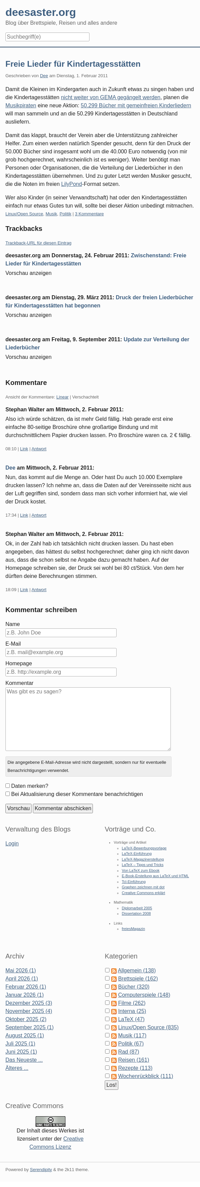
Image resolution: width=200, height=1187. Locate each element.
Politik (66, 213)
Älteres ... (16, 1068)
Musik (51, 213)
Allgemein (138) (137, 970)
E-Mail (13, 644)
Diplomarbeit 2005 (137, 908)
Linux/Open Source (24, 213)
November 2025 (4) (28, 1011)
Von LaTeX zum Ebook (140, 870)
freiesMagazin (133, 929)
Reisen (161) (133, 1060)
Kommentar (19, 683)
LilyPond (71, 184)
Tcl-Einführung (133, 882)
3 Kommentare (89, 213)
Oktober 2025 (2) (25, 1019)
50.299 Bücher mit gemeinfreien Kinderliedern (136, 105)
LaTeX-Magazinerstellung (143, 859)
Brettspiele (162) (138, 978)
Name (12, 624)
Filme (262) (131, 1003)
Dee (44, 75)
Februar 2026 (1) (25, 987)
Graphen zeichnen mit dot (143, 887)
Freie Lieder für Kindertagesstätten (73, 63)
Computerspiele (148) (144, 995)
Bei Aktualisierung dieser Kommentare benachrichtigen (77, 794)
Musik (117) (132, 1035)
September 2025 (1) (29, 1027)
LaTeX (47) (131, 1019)
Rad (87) (128, 1052)
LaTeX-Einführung (137, 853)
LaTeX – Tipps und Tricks (142, 865)
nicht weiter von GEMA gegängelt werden (111, 97)
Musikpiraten (20, 105)
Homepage (18, 663)
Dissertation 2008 (136, 913)
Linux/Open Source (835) (148, 1027)
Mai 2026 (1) (20, 970)
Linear (62, 397)
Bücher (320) (133, 987)
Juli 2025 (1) (20, 1043)
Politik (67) (131, 1043)
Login (12, 843)
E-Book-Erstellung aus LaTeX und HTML (155, 876)
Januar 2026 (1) (24, 995)
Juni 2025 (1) (21, 1052)
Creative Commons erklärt (143, 893)
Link (24, 448)
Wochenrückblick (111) (145, 1076)
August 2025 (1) (24, 1035)
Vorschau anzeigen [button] (28, 273)
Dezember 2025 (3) (28, 1003)
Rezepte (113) (135, 1068)
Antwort (39, 448)
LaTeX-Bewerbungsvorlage (144, 848)
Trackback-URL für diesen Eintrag (38, 242)
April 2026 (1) (21, 978)
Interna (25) (132, 1011)
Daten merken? (29, 786)
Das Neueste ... (24, 1060)
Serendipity (41, 1169)
